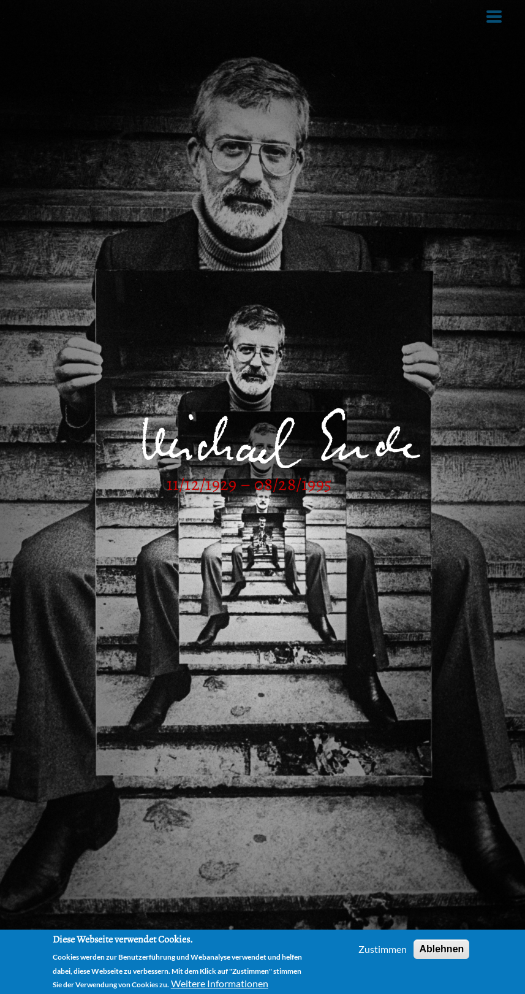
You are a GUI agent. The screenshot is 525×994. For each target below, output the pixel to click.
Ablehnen (441, 949)
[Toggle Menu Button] (494, 16)
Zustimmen (382, 949)
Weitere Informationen (219, 983)
